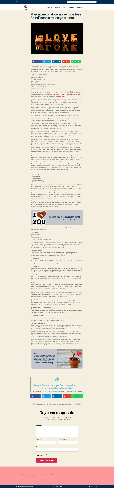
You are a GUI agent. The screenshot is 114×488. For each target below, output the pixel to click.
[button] (37, 61)
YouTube (72, 94)
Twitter (62, 94)
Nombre (38, 439)
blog (54, 94)
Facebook (57, 94)
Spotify (77, 94)
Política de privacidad (57, 486)
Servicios (57, 7)
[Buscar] (96, 2)
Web (37, 446)
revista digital (61, 96)
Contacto (79, 7)
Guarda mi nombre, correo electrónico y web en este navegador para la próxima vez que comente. (57, 454)
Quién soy (49, 7)
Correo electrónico (63, 439)
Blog (64, 7)
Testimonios (71, 7)
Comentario (39, 425)
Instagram (67, 94)
